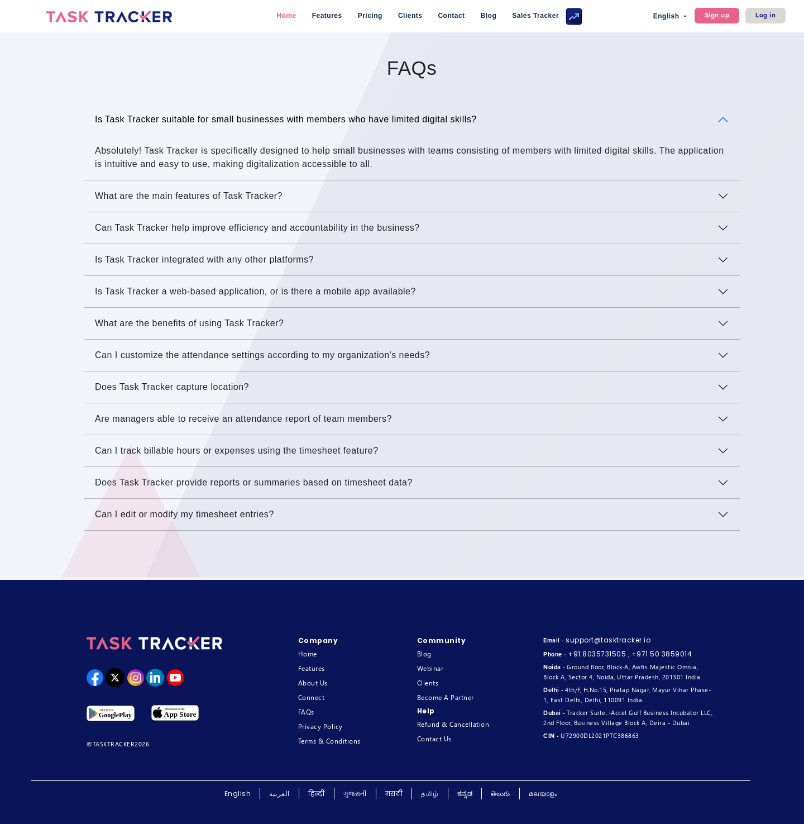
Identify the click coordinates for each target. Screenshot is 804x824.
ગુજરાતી (355, 793)
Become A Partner (445, 697)
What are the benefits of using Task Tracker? (189, 323)
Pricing (370, 16)
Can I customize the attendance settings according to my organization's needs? (262, 355)
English (237, 793)
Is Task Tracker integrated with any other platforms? (204, 259)
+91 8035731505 (597, 654)
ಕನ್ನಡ (465, 793)
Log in (765, 15)
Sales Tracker (547, 16)
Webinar (430, 668)
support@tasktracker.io (608, 640)
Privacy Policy (320, 726)
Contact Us (434, 739)
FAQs (306, 712)
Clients (410, 16)
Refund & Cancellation (453, 724)
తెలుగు (500, 793)
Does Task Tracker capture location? (172, 387)
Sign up (717, 15)
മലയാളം (543, 793)
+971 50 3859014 (661, 654)
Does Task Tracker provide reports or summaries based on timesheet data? (254, 482)
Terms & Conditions (329, 741)
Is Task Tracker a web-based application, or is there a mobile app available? (255, 291)
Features (327, 16)
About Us (313, 683)
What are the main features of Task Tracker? (189, 196)
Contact (451, 16)
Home (286, 16)
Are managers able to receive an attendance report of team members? (243, 418)
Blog (489, 16)
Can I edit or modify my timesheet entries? (184, 514)
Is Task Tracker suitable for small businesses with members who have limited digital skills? (286, 119)
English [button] (667, 16)
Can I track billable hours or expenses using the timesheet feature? (237, 450)
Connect (311, 697)
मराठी (394, 793)
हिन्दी (316, 793)
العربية (279, 793)
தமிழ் (430, 793)
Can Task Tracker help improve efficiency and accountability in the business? (257, 227)
